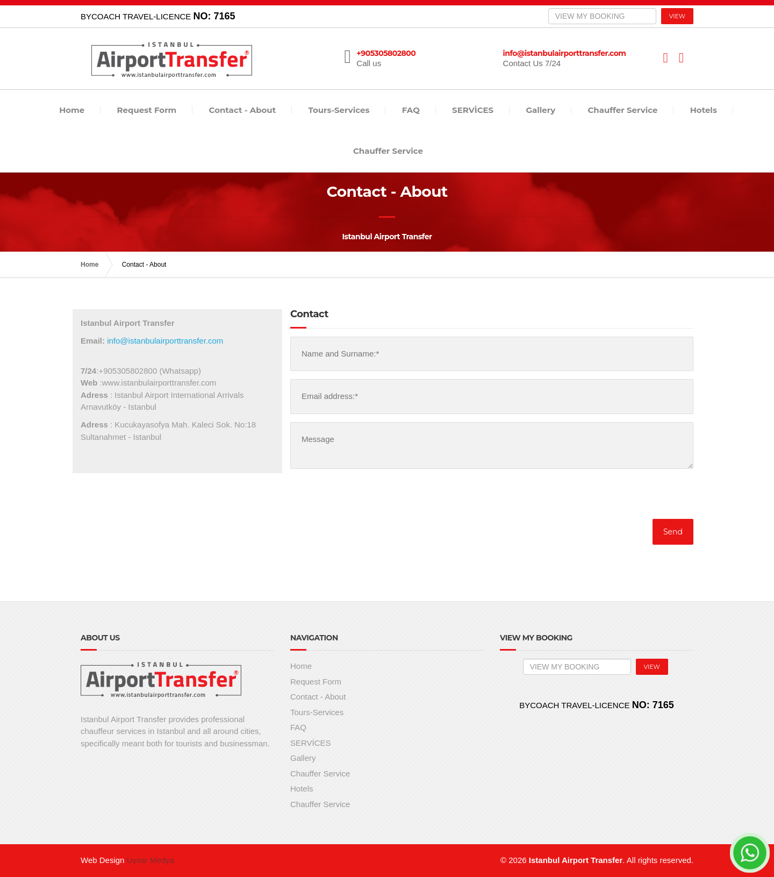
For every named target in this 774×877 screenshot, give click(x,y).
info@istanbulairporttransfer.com (165, 340)
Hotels (703, 110)
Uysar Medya (150, 860)
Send (673, 532)
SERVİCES (472, 110)
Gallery (540, 110)
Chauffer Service (622, 110)
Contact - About (242, 110)
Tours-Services (338, 110)
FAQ (411, 110)
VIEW (677, 16)
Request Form (147, 110)
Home (71, 110)
